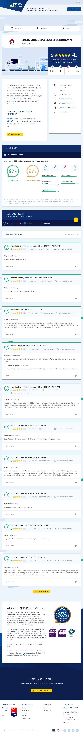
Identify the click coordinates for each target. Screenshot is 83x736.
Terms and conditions (15, 730)
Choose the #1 (26, 708)
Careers (4, 713)
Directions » (66, 722)
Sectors (24, 715)
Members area (26, 718)
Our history (5, 708)
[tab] (65, 708)
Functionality (25, 710)
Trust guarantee (47, 710)
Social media (63, 112)
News (3, 715)
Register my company (74, 9)
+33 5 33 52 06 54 (67, 714)
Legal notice (5, 730)
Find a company (47, 708)
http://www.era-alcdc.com (66, 103)
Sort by (69, 234)
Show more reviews (41, 591)
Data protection (25, 730)
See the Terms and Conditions (27, 655)
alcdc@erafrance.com (65, 99)
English (78, 2)
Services (24, 713)
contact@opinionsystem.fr (70, 712)
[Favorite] (76, 219)
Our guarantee (6, 710)
